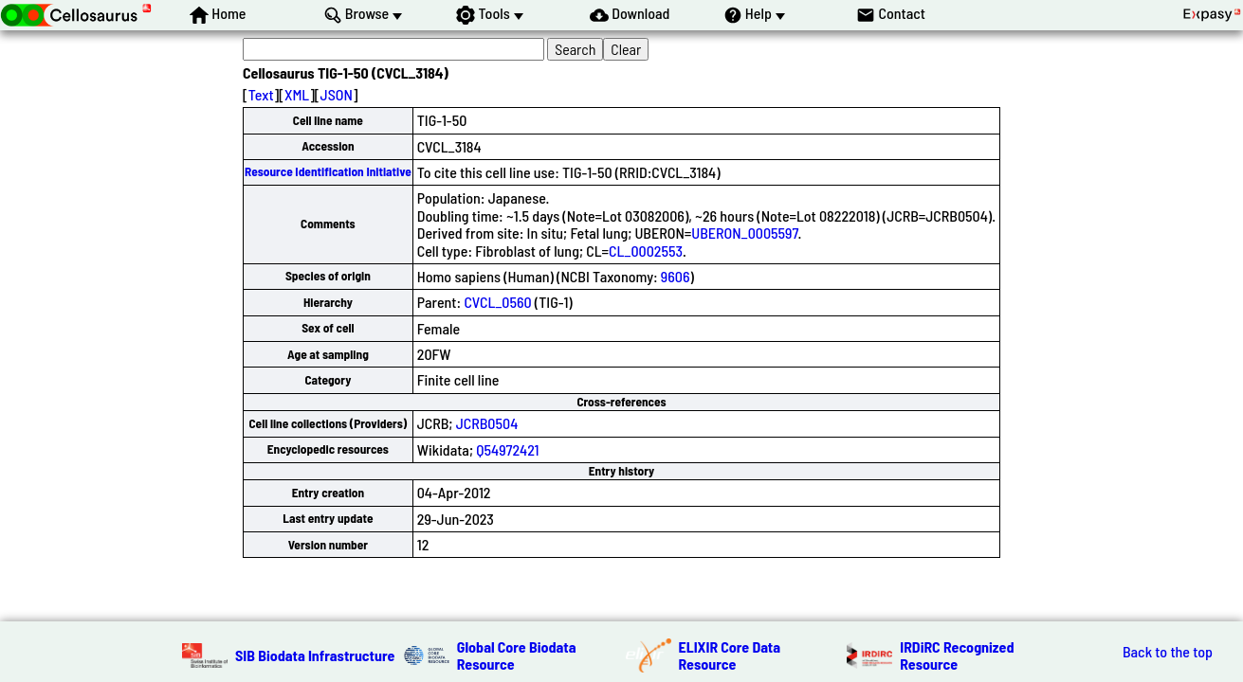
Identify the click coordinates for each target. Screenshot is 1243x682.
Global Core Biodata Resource (516, 655)
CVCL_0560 (497, 302)
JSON (336, 94)
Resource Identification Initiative (328, 171)
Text (261, 94)
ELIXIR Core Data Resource (730, 655)
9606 (675, 276)
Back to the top (1168, 651)
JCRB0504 (487, 423)
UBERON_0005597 (744, 233)
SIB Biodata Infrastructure (314, 655)
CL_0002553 (646, 251)
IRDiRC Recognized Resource (957, 655)
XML (296, 94)
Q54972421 (507, 449)
